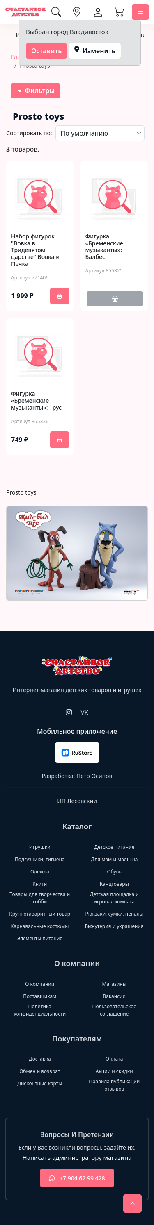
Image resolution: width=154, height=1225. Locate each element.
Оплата (114, 1058)
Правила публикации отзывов (114, 1085)
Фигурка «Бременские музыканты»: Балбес (104, 247)
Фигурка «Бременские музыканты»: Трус (36, 400)
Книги (39, 883)
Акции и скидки (114, 1071)
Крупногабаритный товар (39, 913)
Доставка (40, 1058)
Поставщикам (39, 996)
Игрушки (40, 847)
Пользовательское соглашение (114, 1010)
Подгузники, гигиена (39, 859)
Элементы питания (39, 938)
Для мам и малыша (114, 859)
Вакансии (114, 996)
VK (84, 712)
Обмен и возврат (39, 1071)
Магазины (114, 983)
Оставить (46, 50)
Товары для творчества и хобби (39, 898)
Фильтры (35, 90)
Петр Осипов (94, 776)
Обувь (114, 871)
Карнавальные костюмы (40, 926)
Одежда (39, 871)
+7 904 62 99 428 (77, 1178)
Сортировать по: (29, 133)
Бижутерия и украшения (114, 926)
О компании (39, 983)
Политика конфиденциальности (40, 1010)
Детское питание (114, 847)
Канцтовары (114, 883)
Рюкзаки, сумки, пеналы (114, 913)
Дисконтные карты (39, 1083)
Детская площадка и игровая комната (114, 898)
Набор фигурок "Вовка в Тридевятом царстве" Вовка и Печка (35, 250)
